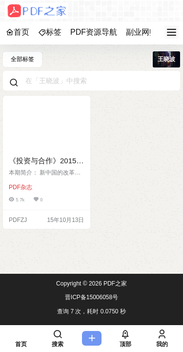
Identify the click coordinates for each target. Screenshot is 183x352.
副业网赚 (141, 32)
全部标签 (22, 59)
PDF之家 (114, 283)
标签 (49, 32)
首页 (17, 32)
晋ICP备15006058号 (91, 297)
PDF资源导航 (93, 32)
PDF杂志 (20, 187)
